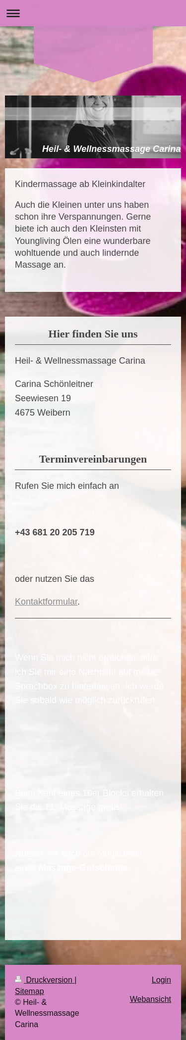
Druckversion (44, 980)
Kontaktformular (46, 602)
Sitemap (29, 991)
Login (161, 980)
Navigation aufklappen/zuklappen (93, 13)
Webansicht (150, 999)
